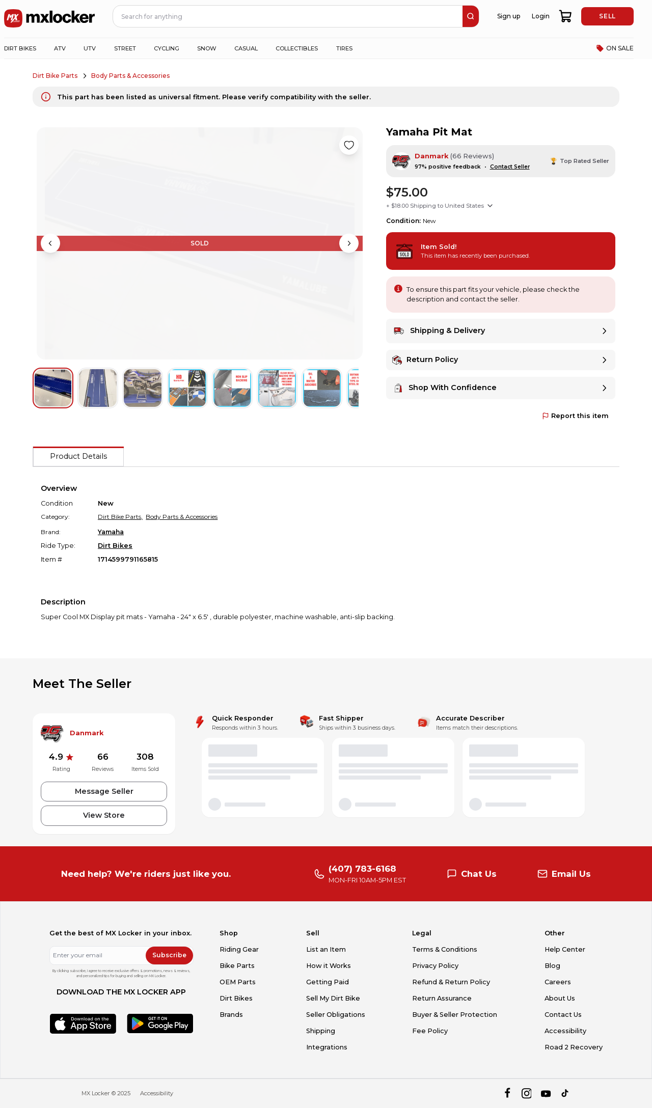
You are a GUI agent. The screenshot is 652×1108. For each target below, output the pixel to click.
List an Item (326, 949)
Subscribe (169, 955)
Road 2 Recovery (574, 1047)
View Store (104, 815)
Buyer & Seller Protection (454, 1014)
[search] (471, 16)
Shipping (320, 1031)
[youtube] (546, 1093)
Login (541, 16)
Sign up (508, 16)
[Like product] (349, 145)
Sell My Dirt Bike (333, 998)
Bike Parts (237, 965)
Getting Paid (327, 982)
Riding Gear (239, 949)
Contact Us (563, 1014)
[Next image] (349, 243)
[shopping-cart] (566, 16)
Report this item (575, 416)
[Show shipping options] (490, 206)
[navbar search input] (288, 16)
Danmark (431, 156)
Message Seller (104, 791)
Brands (231, 1014)
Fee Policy (430, 1031)
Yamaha (111, 532)
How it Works (328, 965)
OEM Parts (238, 982)
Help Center (565, 949)
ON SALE (615, 48)
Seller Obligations (335, 1014)
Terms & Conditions (444, 949)
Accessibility (565, 1031)
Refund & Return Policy (451, 982)
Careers (558, 982)
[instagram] (526, 1093)
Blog (552, 965)
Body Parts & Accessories (130, 75)
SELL (607, 16)
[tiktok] (565, 1093)
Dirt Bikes (115, 545)
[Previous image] (50, 243)
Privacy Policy (435, 965)
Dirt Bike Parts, (120, 516)
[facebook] (507, 1093)
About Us (560, 998)
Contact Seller (510, 166)
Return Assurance (442, 998)
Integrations (326, 1047)
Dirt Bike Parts (55, 75)
